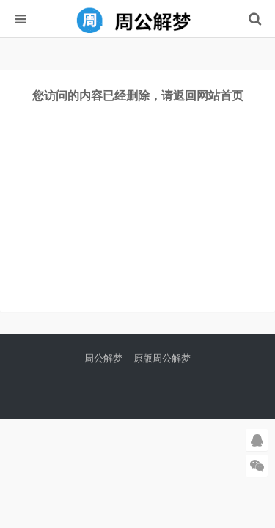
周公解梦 (103, 358)
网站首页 (220, 96)
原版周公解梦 (162, 358)
